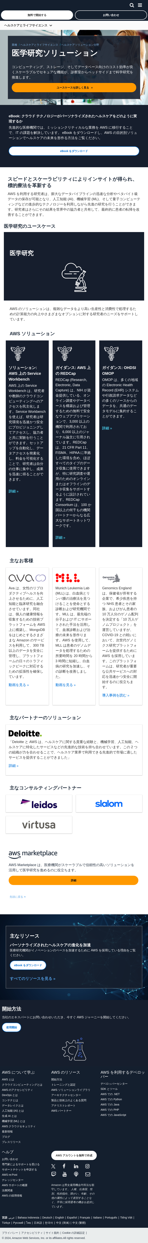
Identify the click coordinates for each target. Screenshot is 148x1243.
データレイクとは (13, 1105)
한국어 (49, 1222)
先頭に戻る (18, 896)
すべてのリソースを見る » (33, 978)
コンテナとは (10, 1100)
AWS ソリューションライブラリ (70, 1089)
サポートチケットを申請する (19, 1169)
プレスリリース (11, 1141)
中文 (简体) (62, 1222)
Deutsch (47, 1217)
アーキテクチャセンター (66, 1095)
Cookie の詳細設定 (73, 1232)
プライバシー (10, 1232)
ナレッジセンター (13, 1179)
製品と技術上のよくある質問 (68, 1100)
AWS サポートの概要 (15, 1185)
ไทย (28, 1222)
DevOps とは (10, 1095)
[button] (37, 15)
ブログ (6, 1136)
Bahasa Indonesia (28, 1217)
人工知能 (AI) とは (13, 1110)
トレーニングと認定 (63, 1084)
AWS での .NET (110, 1094)
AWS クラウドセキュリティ (19, 1126)
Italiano (97, 1217)
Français (85, 1217)
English (59, 1217)
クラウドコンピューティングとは (22, 1084)
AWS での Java (110, 1104)
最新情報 (7, 1131)
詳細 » (13, 491)
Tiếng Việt (126, 1217)
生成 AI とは (9, 1115)
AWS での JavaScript (113, 1114)
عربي (11, 1217)
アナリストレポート (63, 1105)
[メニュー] (140, 4)
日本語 (38, 1222)
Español (72, 1217)
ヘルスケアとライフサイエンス (25, 25)
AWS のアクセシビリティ (17, 1089)
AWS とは (8, 1079)
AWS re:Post (9, 1174)
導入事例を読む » (115, 695)
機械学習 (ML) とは (13, 1121)
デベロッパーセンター (114, 1083)
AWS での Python (111, 1099)
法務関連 (7, 1190)
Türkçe (6, 1222)
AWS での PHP (110, 1109)
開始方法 (56, 1079)
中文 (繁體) (79, 1222)
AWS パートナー (61, 1110)
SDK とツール (109, 1088)
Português (111, 1217)
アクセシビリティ (32, 1232)
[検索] (132, 4)
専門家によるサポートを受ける (21, 1164)
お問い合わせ (10, 1159)
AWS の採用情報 (12, 1195)
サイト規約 (52, 1232)
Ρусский (18, 1222)
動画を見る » (19, 685)
